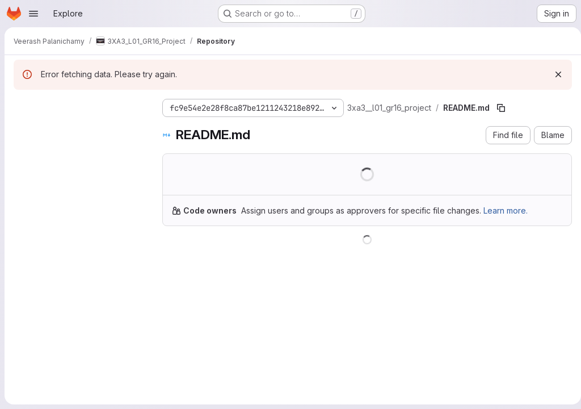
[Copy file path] (501, 108)
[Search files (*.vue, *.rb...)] (79, 128)
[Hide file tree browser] (23, 106)
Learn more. (505, 210)
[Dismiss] (554, 74)
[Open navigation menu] (33, 14)
